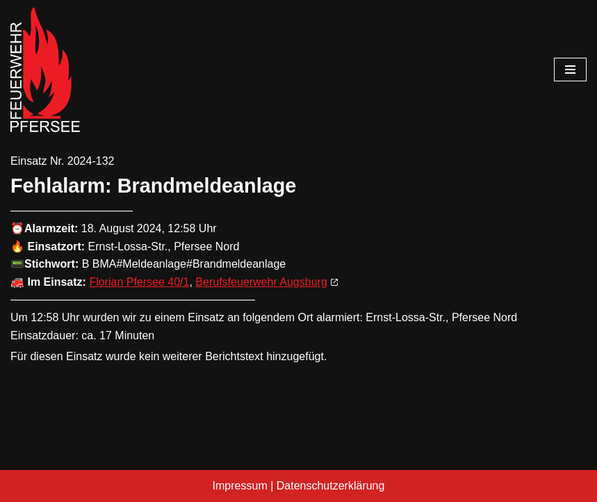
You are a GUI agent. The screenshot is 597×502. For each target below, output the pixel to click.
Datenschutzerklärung (331, 486)
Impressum (240, 486)
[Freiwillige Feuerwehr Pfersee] (45, 69)
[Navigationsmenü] (570, 69)
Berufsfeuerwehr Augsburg (261, 282)
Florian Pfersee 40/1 (139, 282)
